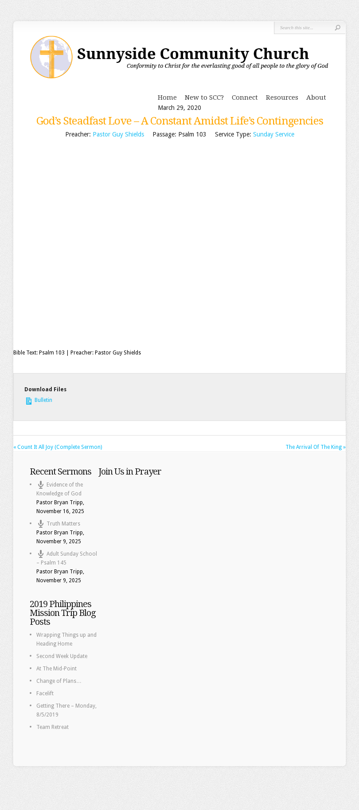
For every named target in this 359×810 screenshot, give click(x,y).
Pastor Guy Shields (118, 134)
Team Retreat (52, 727)
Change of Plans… (59, 681)
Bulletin (38, 399)
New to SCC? (204, 97)
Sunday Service (273, 134)
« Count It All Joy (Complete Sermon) (57, 447)
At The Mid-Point (56, 669)
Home (167, 97)
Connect (245, 97)
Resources (282, 97)
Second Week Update (61, 656)
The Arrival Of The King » (315, 447)
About (316, 97)
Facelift (45, 693)
